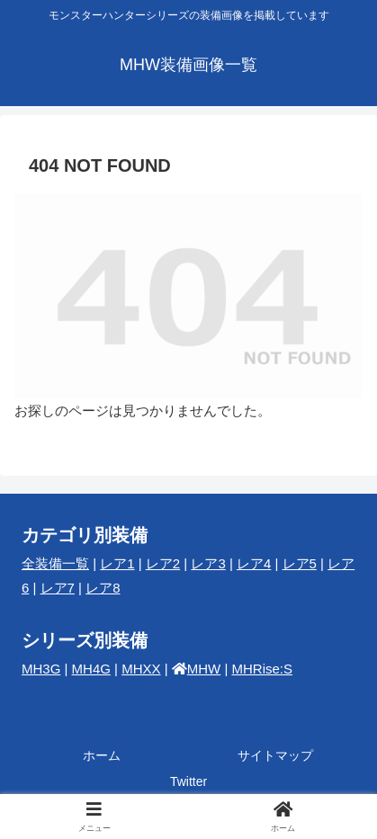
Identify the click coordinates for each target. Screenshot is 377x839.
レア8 (102, 587)
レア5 (300, 563)
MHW (204, 668)
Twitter (188, 781)
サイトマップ (275, 755)
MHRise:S (261, 668)
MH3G (41, 668)
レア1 (117, 563)
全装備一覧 (55, 563)
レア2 (163, 563)
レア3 (208, 563)
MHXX (140, 668)
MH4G (91, 668)
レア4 (254, 563)
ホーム (102, 755)
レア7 (57, 587)
